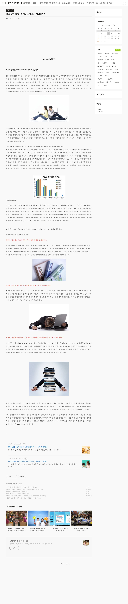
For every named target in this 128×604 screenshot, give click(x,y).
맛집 (99, 85)
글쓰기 (68, 599)
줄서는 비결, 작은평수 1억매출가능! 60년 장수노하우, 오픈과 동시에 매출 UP (34, 457)
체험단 (113, 59)
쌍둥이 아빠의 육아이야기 (49, 3)
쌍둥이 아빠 (115, 72)
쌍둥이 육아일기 (110, 82)
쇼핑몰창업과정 (116, 53)
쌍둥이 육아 (101, 72)
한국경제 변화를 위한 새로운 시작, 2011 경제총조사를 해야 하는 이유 (23, 496)
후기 (106, 56)
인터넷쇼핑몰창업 (106, 63)
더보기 (118, 50)
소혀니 (108, 72)
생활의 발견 (78, 3)
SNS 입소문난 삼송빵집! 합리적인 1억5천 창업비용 (28, 454)
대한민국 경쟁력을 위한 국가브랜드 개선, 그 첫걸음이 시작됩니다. (22, 505)
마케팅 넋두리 (92, 3)
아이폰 (113, 63)
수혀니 (108, 66)
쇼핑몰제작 (109, 79)
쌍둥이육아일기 (101, 79)
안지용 (107, 59)
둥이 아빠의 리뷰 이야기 (14, 3)
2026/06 (108, 25)
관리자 (62, 599)
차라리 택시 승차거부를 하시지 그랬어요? (16, 501)
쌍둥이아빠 (101, 69)
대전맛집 (100, 53)
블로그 (117, 82)
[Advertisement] (49, 441)
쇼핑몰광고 (101, 82)
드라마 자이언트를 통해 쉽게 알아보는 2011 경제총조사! (20, 494)
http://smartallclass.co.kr (16, 466)
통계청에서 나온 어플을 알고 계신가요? (15, 498)
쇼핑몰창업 (101, 66)
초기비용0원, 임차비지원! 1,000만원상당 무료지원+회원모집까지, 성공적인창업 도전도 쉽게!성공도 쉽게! (42, 473)
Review (66, 3)
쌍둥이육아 (109, 69)
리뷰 (111, 56)
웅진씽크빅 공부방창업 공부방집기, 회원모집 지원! (27, 469)
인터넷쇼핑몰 (108, 75)
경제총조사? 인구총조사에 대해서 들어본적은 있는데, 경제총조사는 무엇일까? (25, 503)
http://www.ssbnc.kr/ (15, 451)
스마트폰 (100, 75)
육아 (99, 63)
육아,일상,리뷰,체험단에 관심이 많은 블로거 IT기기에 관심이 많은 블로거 (30, 579)
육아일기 (100, 56)
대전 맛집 (100, 59)
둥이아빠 (107, 53)
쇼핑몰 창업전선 (106, 3)
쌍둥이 (116, 69)
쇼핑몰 (114, 66)
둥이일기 (104, 85)
